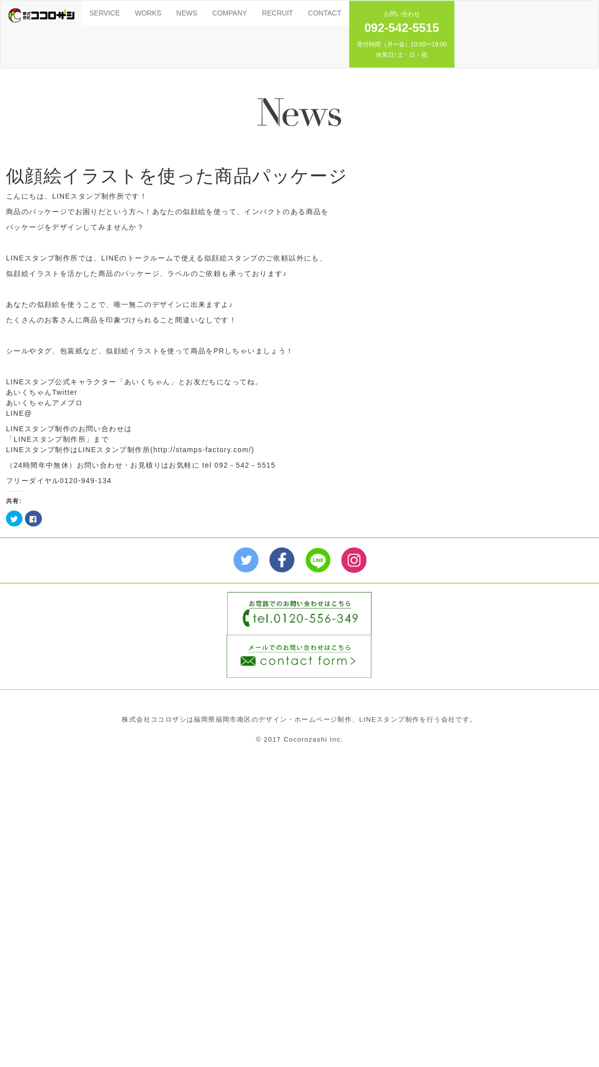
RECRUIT (277, 13)
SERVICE (104, 13)
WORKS (148, 13)
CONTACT (324, 13)
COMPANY (229, 13)
